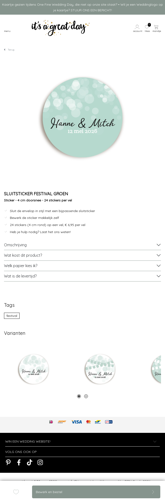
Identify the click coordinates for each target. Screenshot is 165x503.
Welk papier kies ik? (20, 265)
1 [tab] (79, 396)
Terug (11, 49)
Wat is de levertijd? (20, 276)
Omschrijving (15, 245)
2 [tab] (86, 396)
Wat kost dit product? (23, 255)
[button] (138, 28)
